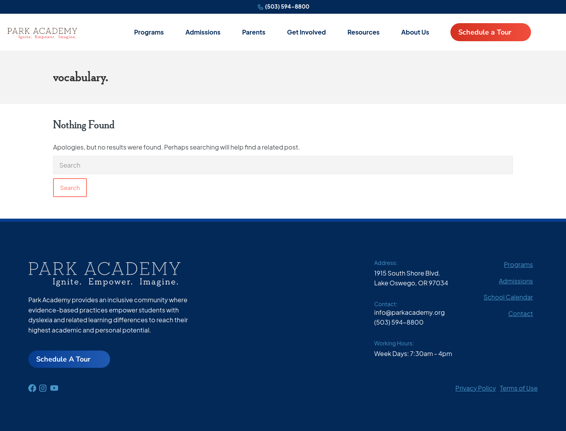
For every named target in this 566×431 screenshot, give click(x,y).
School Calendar (508, 297)
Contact (520, 313)
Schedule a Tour (484, 32)
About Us (415, 32)
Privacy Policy (476, 388)
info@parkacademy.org (409, 312)
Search (70, 187)
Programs (149, 32)
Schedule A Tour (63, 359)
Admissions (203, 32)
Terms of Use (519, 388)
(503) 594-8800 (287, 6)
